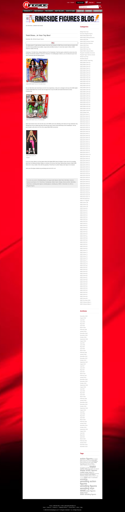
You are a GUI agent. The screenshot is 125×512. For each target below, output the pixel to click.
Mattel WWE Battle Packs (86, 35)
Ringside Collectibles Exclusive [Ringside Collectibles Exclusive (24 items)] (92, 473)
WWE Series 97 (83, 294)
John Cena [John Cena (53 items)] (83, 465)
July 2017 (82, 366)
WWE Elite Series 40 (85, 139)
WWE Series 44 (83, 215)
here (54, 168)
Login (68, 2)
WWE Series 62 (83, 244)
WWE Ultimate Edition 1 (85, 302)
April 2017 (82, 371)
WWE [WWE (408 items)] (83, 490)
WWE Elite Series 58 (85, 173)
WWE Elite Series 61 (85, 179)
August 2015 (83, 410)
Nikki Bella (73, 182)
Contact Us (97, 11)
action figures (55, 180)
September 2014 (84, 429)
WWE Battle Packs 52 (85, 95)
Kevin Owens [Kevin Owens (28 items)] (92, 465)
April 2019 (82, 325)
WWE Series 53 (83, 227)
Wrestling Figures (42, 180)
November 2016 (83, 381)
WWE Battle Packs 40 (85, 81)
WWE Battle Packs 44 (85, 87)
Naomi (56, 182)
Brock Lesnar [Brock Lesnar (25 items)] (83, 461)
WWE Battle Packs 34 (85, 74)
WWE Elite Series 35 (85, 129)
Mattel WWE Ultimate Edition (86, 51)
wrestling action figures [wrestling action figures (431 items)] (88, 482)
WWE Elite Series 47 (85, 152)
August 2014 (83, 431)
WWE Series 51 (83, 223)
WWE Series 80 (83, 265)
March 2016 (83, 396)
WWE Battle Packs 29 (85, 64)
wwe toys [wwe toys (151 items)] (84, 493)
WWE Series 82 (83, 269)
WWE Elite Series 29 (85, 118)
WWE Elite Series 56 (85, 169)
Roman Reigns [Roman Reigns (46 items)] (84, 474)
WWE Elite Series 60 (85, 177)
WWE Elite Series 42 (85, 143)
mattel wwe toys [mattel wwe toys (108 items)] (86, 472)
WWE (59, 184)
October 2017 (83, 360)
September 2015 (84, 408)
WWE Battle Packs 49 (85, 91)
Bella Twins (61, 180)
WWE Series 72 (83, 250)
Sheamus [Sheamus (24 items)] (82, 476)
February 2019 (83, 329)
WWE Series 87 (83, 277)
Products (28, 11)
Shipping (88, 11)
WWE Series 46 (83, 219)
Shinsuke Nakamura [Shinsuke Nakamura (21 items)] (89, 475)
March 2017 (83, 373)
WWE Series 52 (83, 225)
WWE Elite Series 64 (85, 185)
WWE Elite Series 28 (85, 116)
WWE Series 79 (83, 263)
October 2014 (83, 427)
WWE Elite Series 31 (85, 122)
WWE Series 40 (83, 208)
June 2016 (82, 390)
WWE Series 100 (84, 202)
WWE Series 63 (83, 246)
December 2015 (83, 402)
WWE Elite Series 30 (85, 120)
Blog (81, 507)
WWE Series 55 (83, 231)
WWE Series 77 (83, 260)
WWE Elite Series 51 (85, 162)
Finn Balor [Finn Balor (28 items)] (82, 463)
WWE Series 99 (83, 298)
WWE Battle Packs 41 (85, 83)
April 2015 (82, 417)
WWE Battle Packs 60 (85, 108)
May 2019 (82, 323)
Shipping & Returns (63, 507)
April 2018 (82, 348)
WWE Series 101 (84, 204)
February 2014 (83, 440)
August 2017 (83, 364)
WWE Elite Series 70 (85, 196)
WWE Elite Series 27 (85, 114)
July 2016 (82, 389)
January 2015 (83, 423)
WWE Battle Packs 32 (85, 70)
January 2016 (83, 400)
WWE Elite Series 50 (85, 160)
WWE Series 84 (83, 273)
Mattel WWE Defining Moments (87, 37)
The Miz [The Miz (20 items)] (96, 475)
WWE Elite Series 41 (85, 141)
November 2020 (83, 316)
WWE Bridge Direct (84, 112)
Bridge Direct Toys (84, 31)
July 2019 (82, 320)
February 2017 (83, 375)
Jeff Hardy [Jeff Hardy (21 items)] (92, 463)
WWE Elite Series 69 (85, 194)
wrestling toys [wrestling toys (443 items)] (87, 488)
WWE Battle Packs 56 (85, 100)
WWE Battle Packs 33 (85, 72)
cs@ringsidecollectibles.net (70, 505)
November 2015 (83, 404)
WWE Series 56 (83, 233)
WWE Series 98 (83, 296)
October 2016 (83, 383)
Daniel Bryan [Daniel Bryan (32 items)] (95, 461)
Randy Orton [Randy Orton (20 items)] (82, 473)
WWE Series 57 (83, 235)
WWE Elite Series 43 (85, 145)
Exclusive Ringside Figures (86, 33)
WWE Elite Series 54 (85, 168)
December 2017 (83, 356)
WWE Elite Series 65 (85, 187)
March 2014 (83, 438)
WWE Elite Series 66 (85, 189)
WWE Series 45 (83, 217)
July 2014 (82, 433)
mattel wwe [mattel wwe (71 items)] (83, 468)
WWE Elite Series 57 (85, 171)
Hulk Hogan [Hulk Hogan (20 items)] (87, 463)
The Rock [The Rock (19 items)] (82, 477)
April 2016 (82, 394)
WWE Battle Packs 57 (85, 102)
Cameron (72, 180)
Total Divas (29, 184)
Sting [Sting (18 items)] (94, 475)
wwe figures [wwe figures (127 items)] (90, 491)
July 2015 (82, 412)
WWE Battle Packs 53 (85, 97)
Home (44, 507)
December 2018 (83, 333)
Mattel (53, 182)
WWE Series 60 (83, 240)
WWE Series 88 (83, 279)
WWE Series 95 (83, 292)
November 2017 (83, 358)
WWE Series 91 (83, 285)
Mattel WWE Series (84, 47)
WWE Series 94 (83, 290)
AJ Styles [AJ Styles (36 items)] (95, 459)
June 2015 (82, 414)
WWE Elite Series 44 (85, 146)
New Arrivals (38, 11)
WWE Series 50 (83, 221)
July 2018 (82, 343)
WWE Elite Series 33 (85, 125)
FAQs (77, 507)
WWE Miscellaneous (85, 198)
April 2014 (82, 437)
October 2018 (83, 337)
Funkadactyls (48, 182)
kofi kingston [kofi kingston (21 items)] (82, 467)
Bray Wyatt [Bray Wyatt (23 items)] (94, 460)
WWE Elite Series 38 (85, 135)
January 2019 (83, 331)
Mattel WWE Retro (84, 45)
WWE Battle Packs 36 (85, 77)
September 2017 (84, 362)
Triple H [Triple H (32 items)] (90, 477)
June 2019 (82, 321)
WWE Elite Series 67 (85, 191)
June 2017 (82, 367)
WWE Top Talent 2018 (85, 300)
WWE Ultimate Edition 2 (85, 304)
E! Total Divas (41, 182)
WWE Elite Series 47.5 (85, 154)
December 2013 (83, 444)
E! (37, 182)
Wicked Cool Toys (84, 56)
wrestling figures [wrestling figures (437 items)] (88, 486)
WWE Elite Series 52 (85, 164)
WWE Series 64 (83, 248)
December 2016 (83, 379)
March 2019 (83, 327)
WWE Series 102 (84, 206)
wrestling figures (47, 184)
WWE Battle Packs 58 (85, 104)
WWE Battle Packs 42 (85, 85)
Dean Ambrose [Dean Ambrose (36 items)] (84, 462)
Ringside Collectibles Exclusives (87, 52)
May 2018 (82, 346)
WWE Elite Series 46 (85, 150)
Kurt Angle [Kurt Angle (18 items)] (87, 467)
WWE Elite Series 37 (85, 133)
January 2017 (83, 377)
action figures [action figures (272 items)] (86, 458)
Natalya (60, 182)
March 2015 (83, 419)
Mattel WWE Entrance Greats (87, 41)
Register (72, 2)
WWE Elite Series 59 (85, 175)
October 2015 (83, 406)
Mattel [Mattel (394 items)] (93, 466)
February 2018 (83, 352)
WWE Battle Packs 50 (85, 93)
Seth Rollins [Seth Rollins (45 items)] (92, 474)
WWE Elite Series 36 (85, 131)
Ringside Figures (40, 39)
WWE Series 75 (83, 256)
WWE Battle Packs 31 (85, 68)
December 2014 (83, 425)
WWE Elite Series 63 (85, 183)
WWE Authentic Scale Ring (86, 60)
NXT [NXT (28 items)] (93, 472)
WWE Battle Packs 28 (85, 62)
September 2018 (84, 339)
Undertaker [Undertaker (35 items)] (95, 477)
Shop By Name (70, 11)
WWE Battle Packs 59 (85, 106)
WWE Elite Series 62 (85, 181)
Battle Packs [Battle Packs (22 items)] (82, 460)
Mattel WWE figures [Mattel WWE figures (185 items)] (88, 470)
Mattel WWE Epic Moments (86, 43)
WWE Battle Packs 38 (85, 79)
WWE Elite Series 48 (85, 156)
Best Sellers (59, 11)
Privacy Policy (72, 507)
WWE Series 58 (83, 237)
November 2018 (83, 335)
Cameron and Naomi (31, 182)
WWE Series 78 (83, 262)
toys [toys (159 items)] (86, 477)
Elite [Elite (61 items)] (95, 462)
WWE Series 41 (83, 210)
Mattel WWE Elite (84, 39)
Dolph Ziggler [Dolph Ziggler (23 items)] (91, 462)
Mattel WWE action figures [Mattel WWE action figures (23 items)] (93, 468)
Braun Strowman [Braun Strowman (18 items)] (89, 460)
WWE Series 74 (83, 254)
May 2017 (82, 369)
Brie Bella (66, 180)
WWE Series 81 (83, 267)
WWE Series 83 (83, 271)
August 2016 (83, 387)
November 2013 (83, 446)
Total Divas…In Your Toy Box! (38, 35)
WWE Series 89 (83, 281)
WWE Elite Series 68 (85, 192)
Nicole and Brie (66, 182)
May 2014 (82, 435)
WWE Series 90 (83, 283)
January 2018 (83, 354)
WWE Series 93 (83, 288)
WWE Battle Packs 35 (85, 75)
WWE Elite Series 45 (85, 148)
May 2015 (82, 415)
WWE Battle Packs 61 (85, 110)
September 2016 (84, 385)
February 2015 (83, 421)
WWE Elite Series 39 (85, 137)
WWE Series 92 (83, 286)
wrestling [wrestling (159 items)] (83, 479)
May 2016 (82, 392)
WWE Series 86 (83, 275)
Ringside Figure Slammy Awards (87, 54)
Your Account (80, 2)
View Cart (91, 2)
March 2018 (83, 350)
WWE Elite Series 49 (85, 158)
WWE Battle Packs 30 (85, 66)
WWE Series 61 (83, 242)
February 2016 (83, 398)
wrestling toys (54, 184)
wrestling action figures (37, 184)
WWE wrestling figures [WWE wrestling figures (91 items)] (88, 494)
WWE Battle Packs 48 (85, 89)
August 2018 (83, 341)
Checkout (99, 2)
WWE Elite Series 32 (85, 123)
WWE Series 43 (83, 214)
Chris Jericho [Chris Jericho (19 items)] (88, 461)
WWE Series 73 (83, 252)
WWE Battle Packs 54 (85, 98)
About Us (80, 11)
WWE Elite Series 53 (85, 166)
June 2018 (82, 344)
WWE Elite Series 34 (85, 127)
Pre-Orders (49, 11)
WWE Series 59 (83, 238)
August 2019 (83, 318)
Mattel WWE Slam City (85, 49)
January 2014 (83, 442)
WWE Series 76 (83, 258)
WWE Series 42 (83, 212)
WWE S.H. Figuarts (84, 200)
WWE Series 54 (83, 229)
